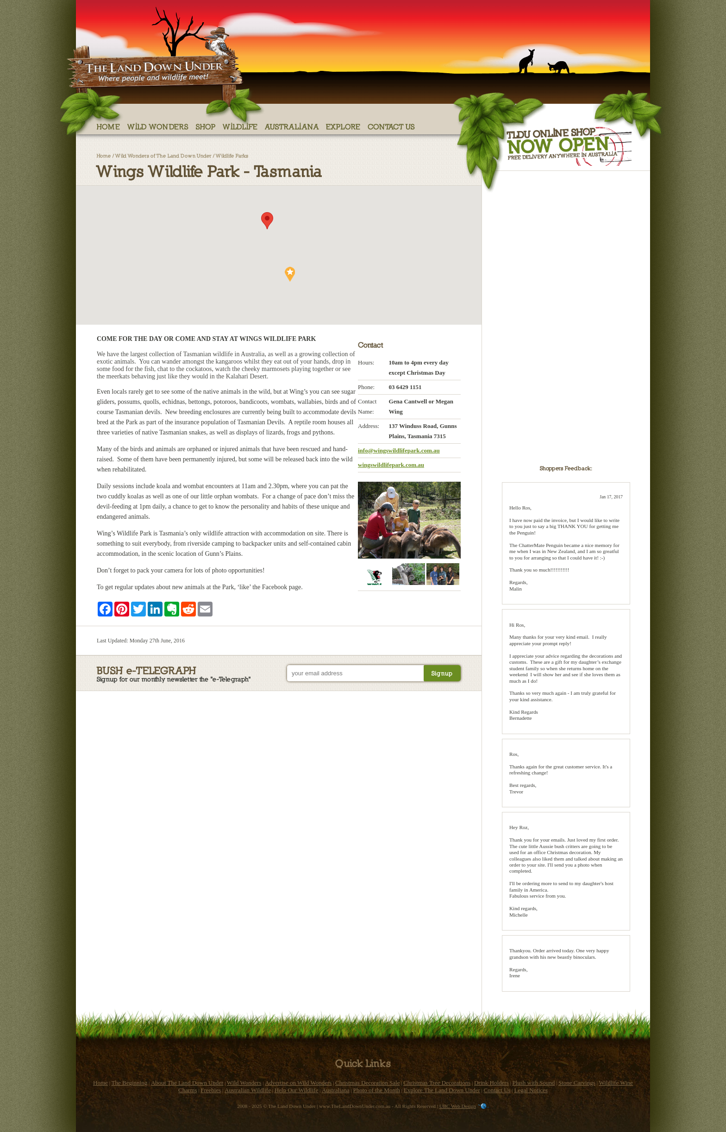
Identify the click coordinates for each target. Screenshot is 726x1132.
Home (108, 126)
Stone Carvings (576, 1082)
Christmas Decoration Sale (367, 1082)
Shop (206, 126)
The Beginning (130, 1082)
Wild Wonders (158, 126)
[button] (267, 220)
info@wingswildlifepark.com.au (399, 450)
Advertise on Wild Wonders (298, 1082)
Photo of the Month (376, 1090)
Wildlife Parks (232, 155)
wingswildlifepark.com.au (391, 464)
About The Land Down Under (187, 1082)
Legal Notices (531, 1090)
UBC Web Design (457, 1106)
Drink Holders (491, 1082)
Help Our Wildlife (297, 1090)
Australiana (292, 126)
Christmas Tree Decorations (436, 1082)
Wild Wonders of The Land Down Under (163, 155)
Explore (343, 126)
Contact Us (391, 126)
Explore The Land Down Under (442, 1090)
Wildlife (240, 126)
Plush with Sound (533, 1082)
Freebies (210, 1090)
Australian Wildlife (248, 1090)
